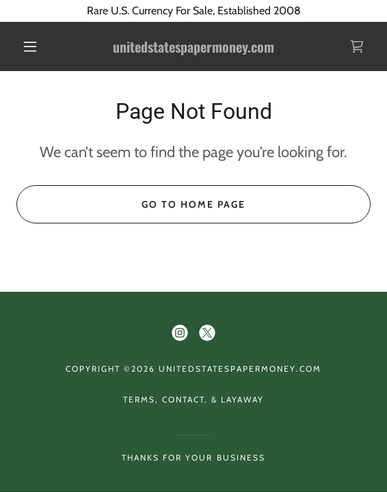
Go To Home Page (193, 204)
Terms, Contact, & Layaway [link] (193, 399)
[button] (34, 46)
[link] (193, 46)
